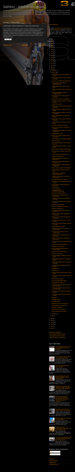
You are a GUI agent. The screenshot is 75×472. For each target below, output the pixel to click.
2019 (52, 49)
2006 (52, 322)
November (54, 70)
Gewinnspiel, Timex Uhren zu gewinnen (60, 98)
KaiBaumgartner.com (54, 464)
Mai (53, 315)
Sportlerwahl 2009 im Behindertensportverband (58, 190)
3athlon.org (57, 29)
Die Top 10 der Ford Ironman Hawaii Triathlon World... (60, 232)
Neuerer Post (7, 45)
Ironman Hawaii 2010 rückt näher (59, 311)
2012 (52, 63)
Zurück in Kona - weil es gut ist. (59, 309)
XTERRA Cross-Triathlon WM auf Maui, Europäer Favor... (60, 162)
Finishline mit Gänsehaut (57, 208)
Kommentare (53, 454)
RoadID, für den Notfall (57, 104)
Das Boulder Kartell (56, 299)
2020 (52, 47)
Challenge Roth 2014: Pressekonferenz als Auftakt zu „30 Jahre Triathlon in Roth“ (63, 428)
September (54, 313)
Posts (52, 451)
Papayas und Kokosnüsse (57, 156)
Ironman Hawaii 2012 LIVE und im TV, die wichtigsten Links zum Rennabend (63, 348)
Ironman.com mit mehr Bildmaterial (59, 244)
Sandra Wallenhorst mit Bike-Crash (59, 305)
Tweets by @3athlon (53, 24)
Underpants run (55, 270)
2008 (52, 318)
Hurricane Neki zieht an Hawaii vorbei (60, 154)
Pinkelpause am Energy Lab (58, 282)
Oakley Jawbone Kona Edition (58, 226)
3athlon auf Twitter (53, 460)
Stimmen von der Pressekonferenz (59, 251)
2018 (52, 51)
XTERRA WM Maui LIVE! (57, 133)
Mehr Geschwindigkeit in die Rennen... (60, 206)
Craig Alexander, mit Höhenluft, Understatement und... (59, 173)
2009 (52, 69)
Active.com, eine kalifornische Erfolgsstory (61, 81)
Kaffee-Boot (54, 297)
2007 (52, 320)
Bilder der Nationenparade (58, 278)
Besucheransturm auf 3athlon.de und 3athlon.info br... (60, 195)
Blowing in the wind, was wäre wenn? (60, 303)
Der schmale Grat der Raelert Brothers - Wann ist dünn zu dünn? (63, 410)
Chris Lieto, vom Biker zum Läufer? (60, 125)
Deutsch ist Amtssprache (57, 307)
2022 (52, 43)
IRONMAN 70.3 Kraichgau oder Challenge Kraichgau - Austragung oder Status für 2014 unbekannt (63, 387)
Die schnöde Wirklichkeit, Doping (59, 280)
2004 (52, 326)
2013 (52, 61)
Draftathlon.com (52, 462)
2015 (52, 57)
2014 (52, 59)
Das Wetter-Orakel (56, 301)
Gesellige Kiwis (55, 268)
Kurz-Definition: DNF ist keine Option (57, 334)
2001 (52, 328)
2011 (52, 65)
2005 (52, 324)
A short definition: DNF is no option (57, 335)
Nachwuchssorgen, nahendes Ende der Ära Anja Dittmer (63, 419)
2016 (52, 55)
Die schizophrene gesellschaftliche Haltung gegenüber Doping (63, 357)
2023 (52, 41)
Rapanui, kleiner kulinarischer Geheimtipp (61, 149)
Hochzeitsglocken (56, 187)
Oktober (54, 72)
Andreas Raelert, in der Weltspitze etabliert (61, 138)
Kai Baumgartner (58, 28)
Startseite (25, 45)
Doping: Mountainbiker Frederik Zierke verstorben (62, 366)
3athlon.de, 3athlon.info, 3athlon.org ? (57, 337)
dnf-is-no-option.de (67, 28)
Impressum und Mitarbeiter (55, 332)
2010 (52, 67)
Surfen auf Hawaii (56, 140)
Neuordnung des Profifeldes (58, 204)
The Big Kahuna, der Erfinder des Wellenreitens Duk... (59, 83)
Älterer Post (42, 45)
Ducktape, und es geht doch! (58, 246)
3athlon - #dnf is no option (23, 7)
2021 (52, 45)
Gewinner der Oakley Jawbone (59, 193)
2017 (52, 53)
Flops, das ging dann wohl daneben (60, 179)
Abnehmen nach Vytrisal (57, 253)
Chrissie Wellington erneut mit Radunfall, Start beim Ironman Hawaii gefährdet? (62, 377)
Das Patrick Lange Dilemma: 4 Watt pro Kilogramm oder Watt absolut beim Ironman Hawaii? (63, 438)
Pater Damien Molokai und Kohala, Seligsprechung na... (59, 93)
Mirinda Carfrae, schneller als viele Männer (61, 167)
